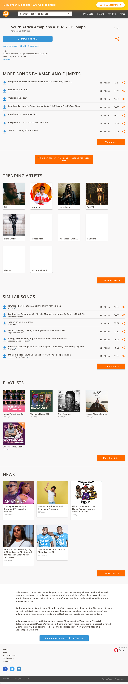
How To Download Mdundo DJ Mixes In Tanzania (51, 507)
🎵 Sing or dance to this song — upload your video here (64, 159)
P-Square (91, 238)
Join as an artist (9, 655)
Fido (6, 207)
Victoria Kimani (39, 270)
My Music (88, 14)
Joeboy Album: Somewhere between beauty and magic (97, 414)
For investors (8, 658)
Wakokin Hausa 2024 (40, 414)
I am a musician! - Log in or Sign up (64, 638)
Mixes (122, 14)
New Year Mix (64, 414)
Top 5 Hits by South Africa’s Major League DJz (51, 550)
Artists (112, 14)
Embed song (34, 46)
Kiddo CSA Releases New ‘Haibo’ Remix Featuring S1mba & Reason (83, 509)
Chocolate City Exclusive (14, 446)
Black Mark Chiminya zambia (69, 238)
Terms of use (107, 679)
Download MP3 (27, 38)
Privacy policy (120, 679)
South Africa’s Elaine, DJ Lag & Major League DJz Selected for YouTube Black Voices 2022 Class (18, 553)
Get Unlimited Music (110, 4)
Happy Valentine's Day (13, 414)
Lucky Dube (64, 207)
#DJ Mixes (105, 82)
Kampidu (36, 207)
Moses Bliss (37, 238)
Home (5, 649)
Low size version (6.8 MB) (14, 46)
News (5, 652)
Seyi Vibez (92, 207)
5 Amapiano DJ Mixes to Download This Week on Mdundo (15, 509)
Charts (100, 14)
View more (7, 59)
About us (6, 661)
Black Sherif (10, 238)
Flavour (7, 270)
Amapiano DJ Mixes (20, 31)
